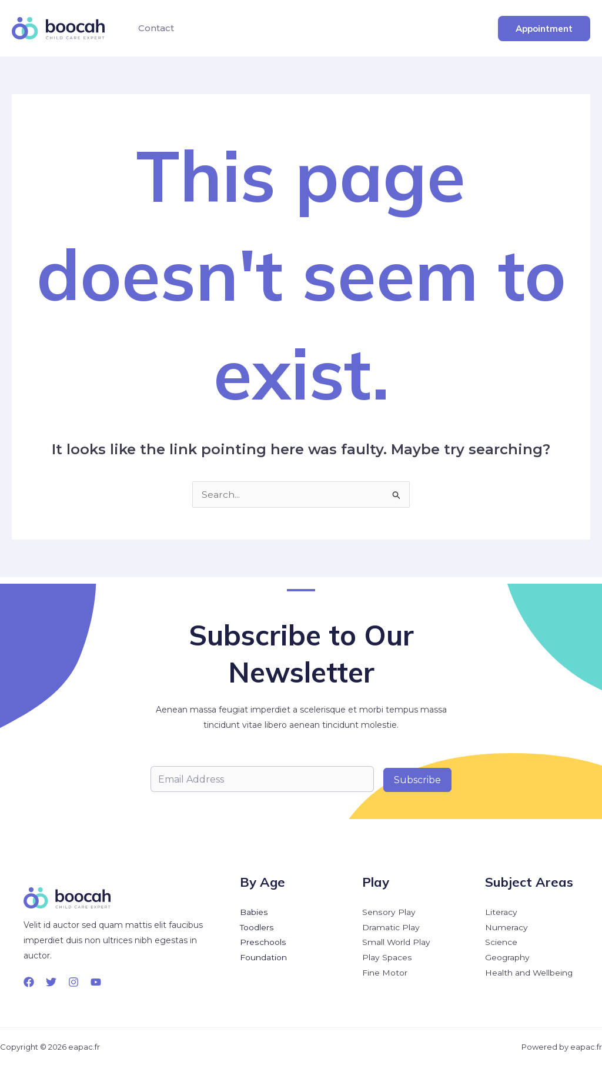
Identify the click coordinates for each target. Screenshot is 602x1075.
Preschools (262, 943)
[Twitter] (51, 982)
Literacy (501, 912)
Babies (253, 912)
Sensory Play (388, 912)
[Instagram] (73, 982)
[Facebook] (29, 982)
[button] (544, 28)
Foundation (263, 958)
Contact (154, 28)
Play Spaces (387, 958)
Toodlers (257, 928)
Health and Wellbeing (529, 974)
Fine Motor (384, 974)
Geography (507, 958)
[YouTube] (96, 982)
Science (501, 943)
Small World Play (396, 943)
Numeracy (506, 928)
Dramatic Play (391, 928)
